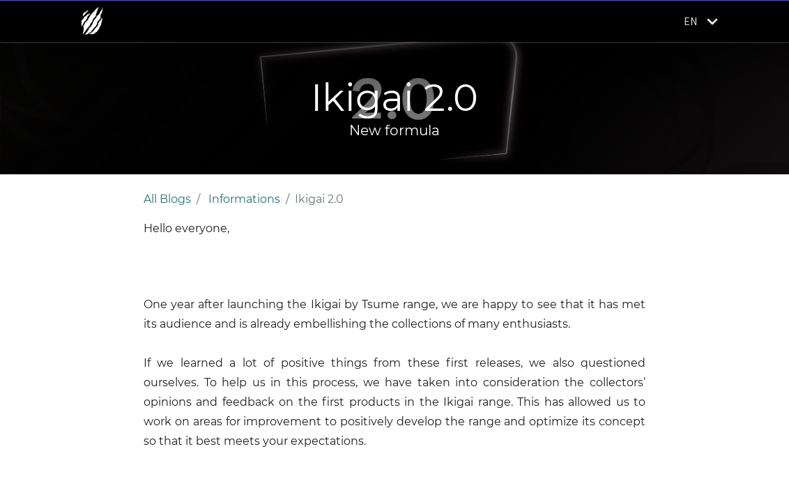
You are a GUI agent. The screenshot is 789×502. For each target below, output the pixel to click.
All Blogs (167, 199)
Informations (244, 199)
